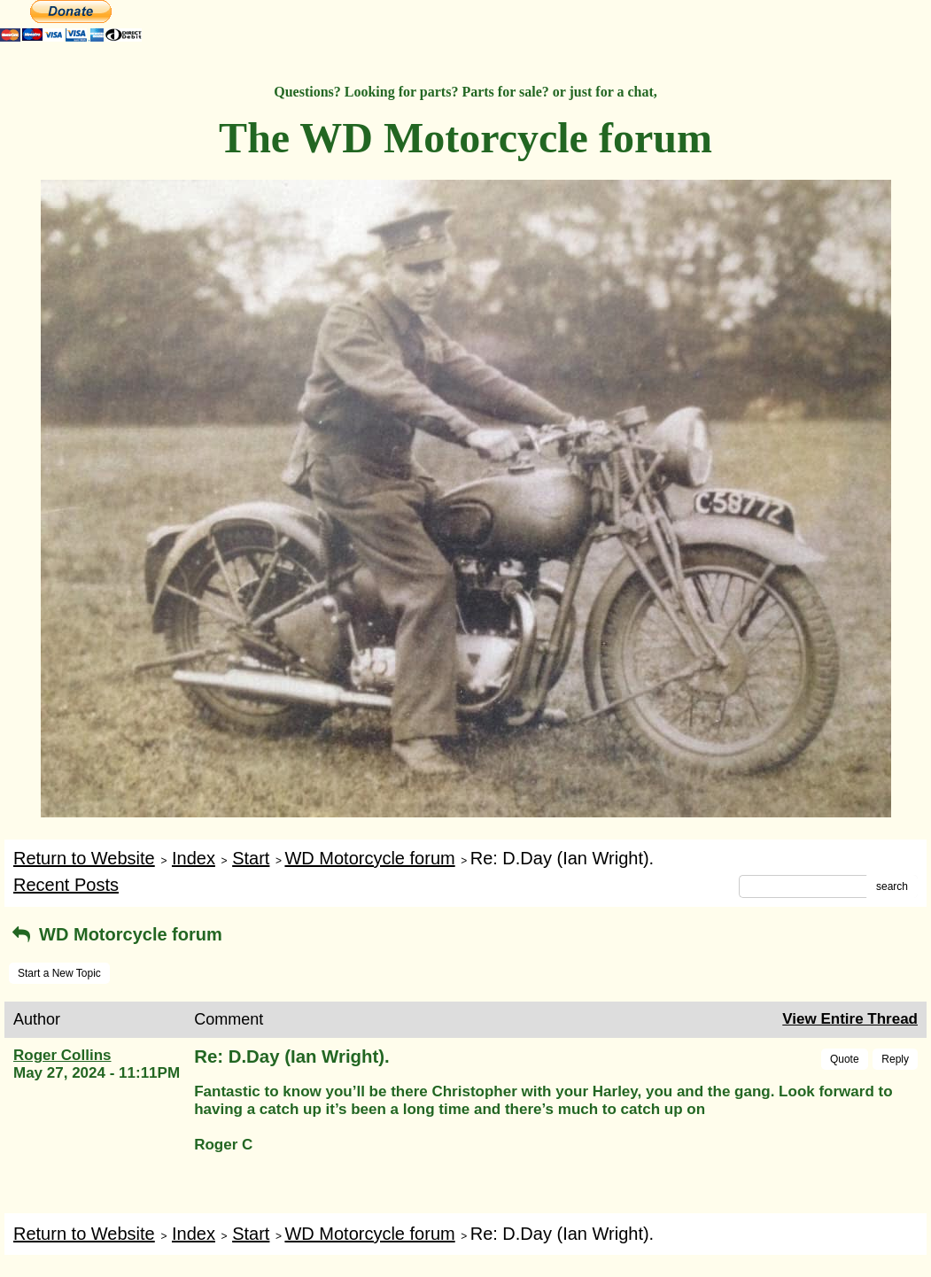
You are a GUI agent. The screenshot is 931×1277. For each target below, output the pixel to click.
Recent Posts (66, 884)
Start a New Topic (59, 973)
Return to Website (84, 858)
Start (250, 858)
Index (193, 858)
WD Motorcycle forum (369, 858)
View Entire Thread (850, 1018)
